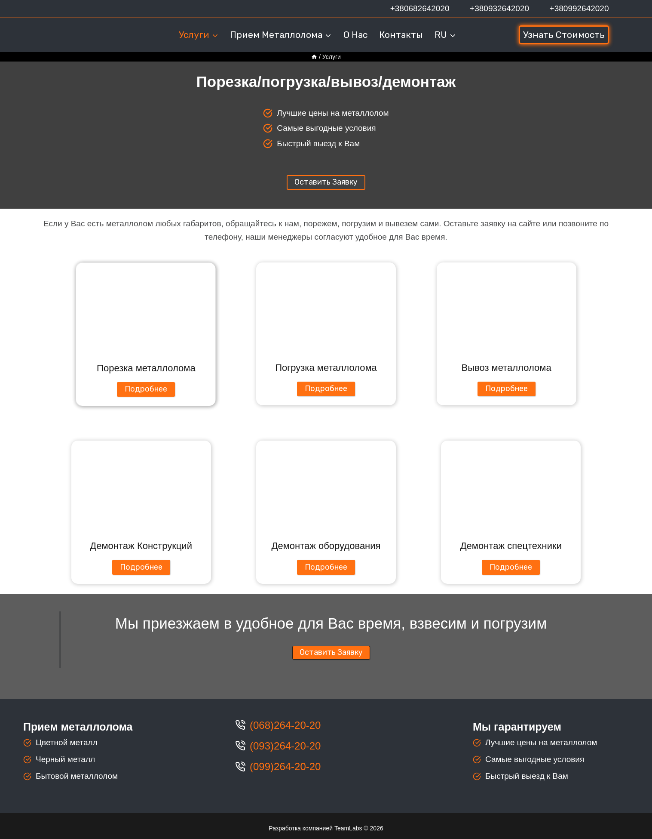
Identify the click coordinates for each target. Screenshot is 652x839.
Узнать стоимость (564, 34)
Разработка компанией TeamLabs (315, 828)
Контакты (401, 34)
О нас (355, 34)
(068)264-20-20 (285, 725)
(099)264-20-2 (282, 766)
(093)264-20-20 (285, 746)
